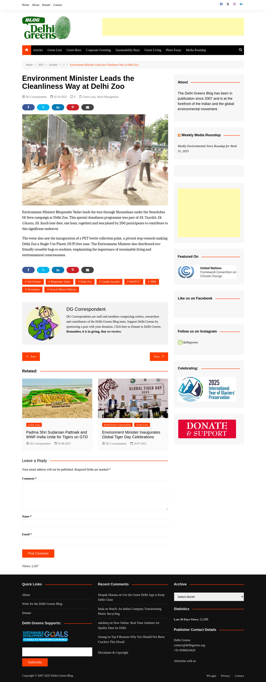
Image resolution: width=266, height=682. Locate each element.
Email (27, 534)
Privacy (225, 675)
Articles (38, 50)
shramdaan (33, 289)
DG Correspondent (34, 97)
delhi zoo (86, 281)
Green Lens (54, 50)
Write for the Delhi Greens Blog (42, 603)
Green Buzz (74, 50)
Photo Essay (173, 50)
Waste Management (107, 96)
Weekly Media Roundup (201, 135)
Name (27, 516)
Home (25, 4)
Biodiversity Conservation (117, 424)
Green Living (153, 50)
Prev (31, 356)
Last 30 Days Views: (187, 619)
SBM (153, 281)
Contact (57, 4)
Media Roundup (196, 50)
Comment (29, 478)
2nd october (34, 281)
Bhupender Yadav (60, 281)
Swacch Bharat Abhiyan (63, 289)
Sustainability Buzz (128, 50)
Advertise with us (185, 661)
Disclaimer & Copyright (113, 652)
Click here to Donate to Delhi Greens (137, 326)
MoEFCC (135, 281)
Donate (46, 4)
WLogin (211, 675)
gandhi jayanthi (110, 281)
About (35, 4)
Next (159, 356)
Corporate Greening (98, 50)
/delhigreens (190, 342)
